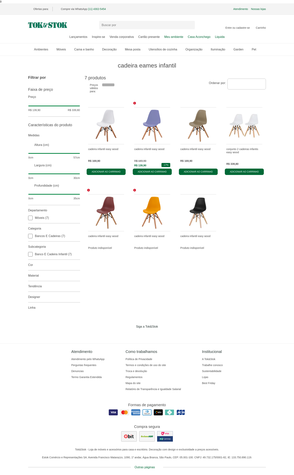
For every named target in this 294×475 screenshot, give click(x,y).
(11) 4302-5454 (97, 9)
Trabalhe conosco (212, 365)
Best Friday (208, 383)
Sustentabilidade (211, 371)
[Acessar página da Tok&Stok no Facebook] (131, 334)
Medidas (54, 135)
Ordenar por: (217, 83)
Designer (54, 297)
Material (54, 275)
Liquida (220, 36)
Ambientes (43, 49)
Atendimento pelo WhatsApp (87, 359)
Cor (54, 265)
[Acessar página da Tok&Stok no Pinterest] (152, 334)
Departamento (54, 210)
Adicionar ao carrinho (106, 171)
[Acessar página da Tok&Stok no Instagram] (142, 334)
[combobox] (246, 84)
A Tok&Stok (208, 359)
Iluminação (220, 49)
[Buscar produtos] (147, 25)
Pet (256, 49)
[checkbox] (30, 218)
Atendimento (240, 9)
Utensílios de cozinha (165, 49)
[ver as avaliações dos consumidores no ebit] (129, 436)
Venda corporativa (122, 36)
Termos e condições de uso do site (145, 365)
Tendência (54, 286)
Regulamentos (133, 377)
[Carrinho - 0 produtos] (261, 25)
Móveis (63, 49)
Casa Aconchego (199, 36)
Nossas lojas (258, 9)
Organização (195, 49)
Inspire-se (98, 36)
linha (54, 307)
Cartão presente (149, 36)
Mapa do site (132, 383)
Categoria (54, 228)
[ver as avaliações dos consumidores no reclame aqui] (147, 436)
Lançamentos (78, 36)
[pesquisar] (190, 25)
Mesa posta (134, 49)
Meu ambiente (173, 36)
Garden (240, 49)
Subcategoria (54, 247)
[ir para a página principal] (47, 25)
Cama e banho (86, 49)
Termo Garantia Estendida (86, 377)
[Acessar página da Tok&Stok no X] (163, 334)
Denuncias (77, 371)
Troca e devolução (136, 371)
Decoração (111, 49)
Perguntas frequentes (83, 365)
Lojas (205, 377)
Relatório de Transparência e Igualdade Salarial (153, 389)
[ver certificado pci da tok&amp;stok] (165, 436)
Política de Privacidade (138, 359)
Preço (54, 97)
